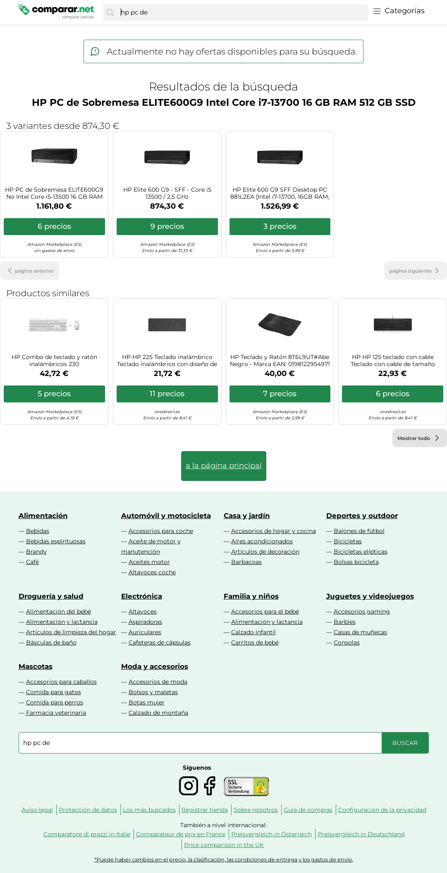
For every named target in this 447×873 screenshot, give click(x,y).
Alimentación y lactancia (62, 622)
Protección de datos (88, 810)
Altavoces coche (152, 572)
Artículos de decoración (265, 551)
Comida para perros (54, 702)
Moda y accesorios (154, 666)
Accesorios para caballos (61, 681)
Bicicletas (348, 541)
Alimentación (43, 515)
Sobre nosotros (256, 810)
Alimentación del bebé (58, 611)
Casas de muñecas (360, 632)
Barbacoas (246, 562)
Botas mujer (147, 702)
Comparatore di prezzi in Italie (86, 834)
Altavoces (143, 611)
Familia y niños (251, 596)
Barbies (345, 622)
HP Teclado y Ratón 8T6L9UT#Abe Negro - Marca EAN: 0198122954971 (280, 361)
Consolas (347, 642)
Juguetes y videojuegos (370, 596)
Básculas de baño (51, 642)
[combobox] (242, 12)
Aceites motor (149, 562)
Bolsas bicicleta (356, 562)
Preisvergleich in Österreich (271, 834)
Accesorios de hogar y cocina (273, 531)
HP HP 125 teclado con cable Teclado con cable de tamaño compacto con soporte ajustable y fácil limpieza (392, 361)
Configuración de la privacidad (382, 810)
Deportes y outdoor (362, 515)
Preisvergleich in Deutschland (361, 834)
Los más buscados (149, 810)
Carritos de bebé (255, 642)
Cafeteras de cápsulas (160, 642)
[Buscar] (110, 12)
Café (32, 562)
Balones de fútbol (359, 531)
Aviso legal (37, 810)
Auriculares (145, 632)
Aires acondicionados (262, 541)
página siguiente (415, 271)
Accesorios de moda (158, 681)
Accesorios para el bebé (265, 611)
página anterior (29, 271)
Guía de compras (308, 810)
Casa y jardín (247, 515)
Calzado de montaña (158, 712)
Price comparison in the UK (224, 845)
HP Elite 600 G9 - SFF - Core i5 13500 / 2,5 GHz (167, 193)
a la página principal (224, 465)
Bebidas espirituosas (56, 541)
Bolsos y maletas (153, 692)
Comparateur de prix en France (180, 834)
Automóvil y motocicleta (166, 515)
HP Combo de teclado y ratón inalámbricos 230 (54, 361)
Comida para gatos (53, 692)
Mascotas (36, 666)
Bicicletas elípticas (360, 551)
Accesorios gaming (362, 611)
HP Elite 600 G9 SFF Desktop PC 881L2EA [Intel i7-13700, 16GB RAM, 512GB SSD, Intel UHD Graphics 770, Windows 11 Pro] (279, 193)
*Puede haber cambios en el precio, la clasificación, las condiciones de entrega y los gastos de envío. (223, 859)
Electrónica (141, 596)
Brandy (36, 551)
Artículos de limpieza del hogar (71, 632)
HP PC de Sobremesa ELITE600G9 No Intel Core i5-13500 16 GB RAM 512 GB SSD (54, 193)
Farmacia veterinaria (56, 712)
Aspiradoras (145, 622)
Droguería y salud (51, 596)
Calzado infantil (253, 632)
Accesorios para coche (161, 531)
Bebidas (37, 531)
